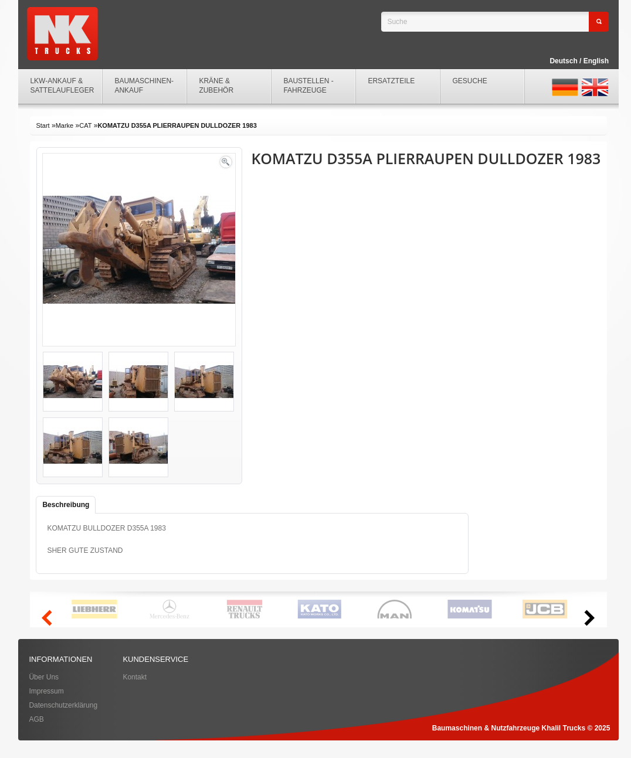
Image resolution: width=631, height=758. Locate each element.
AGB (36, 719)
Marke (65, 125)
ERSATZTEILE (391, 81)
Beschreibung (65, 505)
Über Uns (44, 677)
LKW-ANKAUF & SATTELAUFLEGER (62, 85)
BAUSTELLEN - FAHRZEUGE (308, 85)
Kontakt (135, 677)
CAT (85, 125)
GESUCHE (469, 81)
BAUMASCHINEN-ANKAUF (144, 85)
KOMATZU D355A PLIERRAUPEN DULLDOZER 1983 (176, 125)
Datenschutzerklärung (63, 705)
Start (42, 125)
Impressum (46, 691)
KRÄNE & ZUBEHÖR (216, 85)
